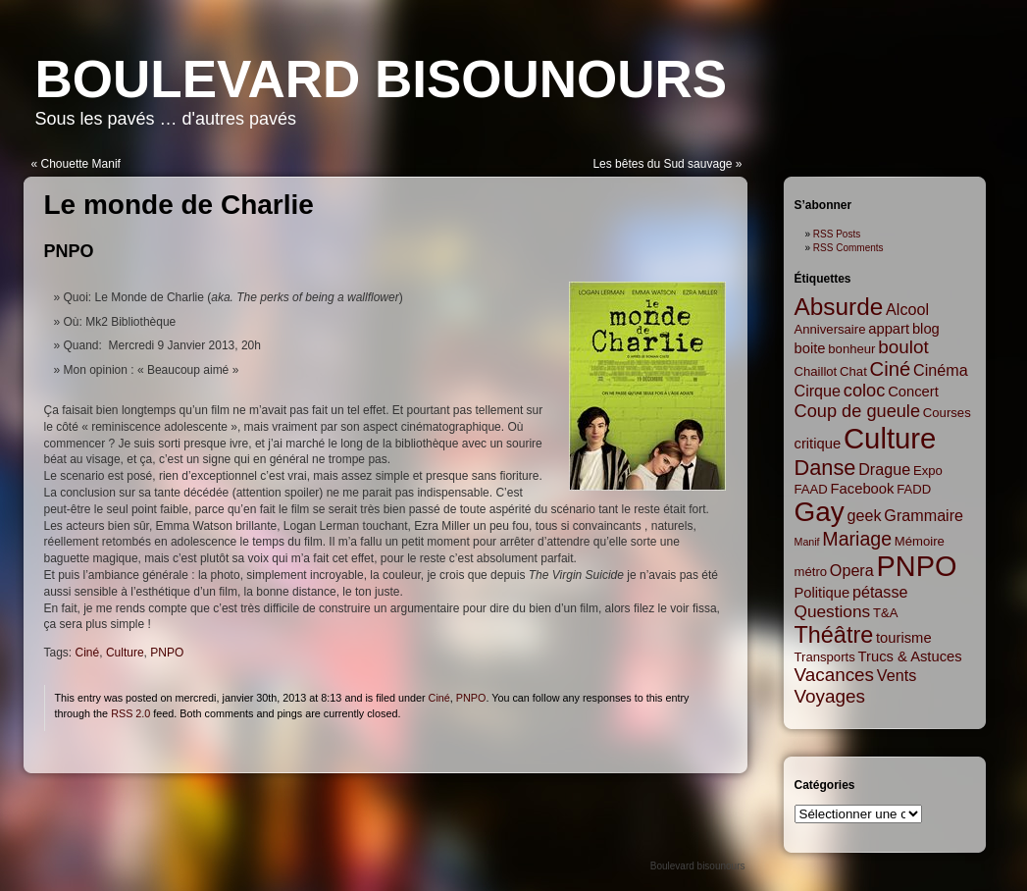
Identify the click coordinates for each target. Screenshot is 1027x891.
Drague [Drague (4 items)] (884, 469)
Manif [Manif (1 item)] (807, 542)
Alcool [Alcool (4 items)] (907, 309)
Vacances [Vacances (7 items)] (835, 674)
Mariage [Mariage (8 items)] (857, 539)
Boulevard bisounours (381, 79)
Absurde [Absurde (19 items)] (839, 306)
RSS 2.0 (130, 713)
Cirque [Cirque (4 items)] (818, 390)
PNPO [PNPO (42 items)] (917, 566)
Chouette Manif (81, 164)
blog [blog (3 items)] (926, 329)
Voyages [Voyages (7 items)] (830, 696)
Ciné (88, 652)
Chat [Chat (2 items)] (853, 371)
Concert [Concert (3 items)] (913, 391)
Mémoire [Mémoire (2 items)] (920, 541)
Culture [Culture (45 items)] (890, 438)
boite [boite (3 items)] (810, 348)
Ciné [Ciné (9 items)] (890, 369)
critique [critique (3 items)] (818, 443)
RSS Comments (848, 247)
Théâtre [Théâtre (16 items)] (834, 635)
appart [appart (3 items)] (888, 329)
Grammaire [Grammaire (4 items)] (923, 515)
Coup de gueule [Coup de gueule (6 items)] (858, 411)
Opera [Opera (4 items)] (852, 570)
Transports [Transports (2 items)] (825, 657)
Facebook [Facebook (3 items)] (863, 489)
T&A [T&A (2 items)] (886, 612)
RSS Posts (836, 234)
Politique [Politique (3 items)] (822, 593)
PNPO (69, 251)
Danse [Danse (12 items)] (825, 467)
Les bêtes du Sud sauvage (662, 164)
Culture (125, 652)
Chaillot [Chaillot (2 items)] (816, 371)
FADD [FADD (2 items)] (914, 489)
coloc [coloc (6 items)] (865, 390)
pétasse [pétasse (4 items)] (880, 592)
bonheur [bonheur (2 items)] (851, 348)
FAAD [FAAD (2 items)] (811, 489)
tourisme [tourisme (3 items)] (904, 638)
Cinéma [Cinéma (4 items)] (940, 370)
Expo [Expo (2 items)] (928, 470)
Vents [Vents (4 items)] (896, 675)
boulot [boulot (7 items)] (903, 347)
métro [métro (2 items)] (811, 571)
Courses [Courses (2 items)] (947, 412)
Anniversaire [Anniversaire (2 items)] (830, 329)
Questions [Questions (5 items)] (833, 611)
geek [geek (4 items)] (864, 515)
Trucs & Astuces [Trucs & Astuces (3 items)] (910, 656)
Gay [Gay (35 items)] (820, 512)
